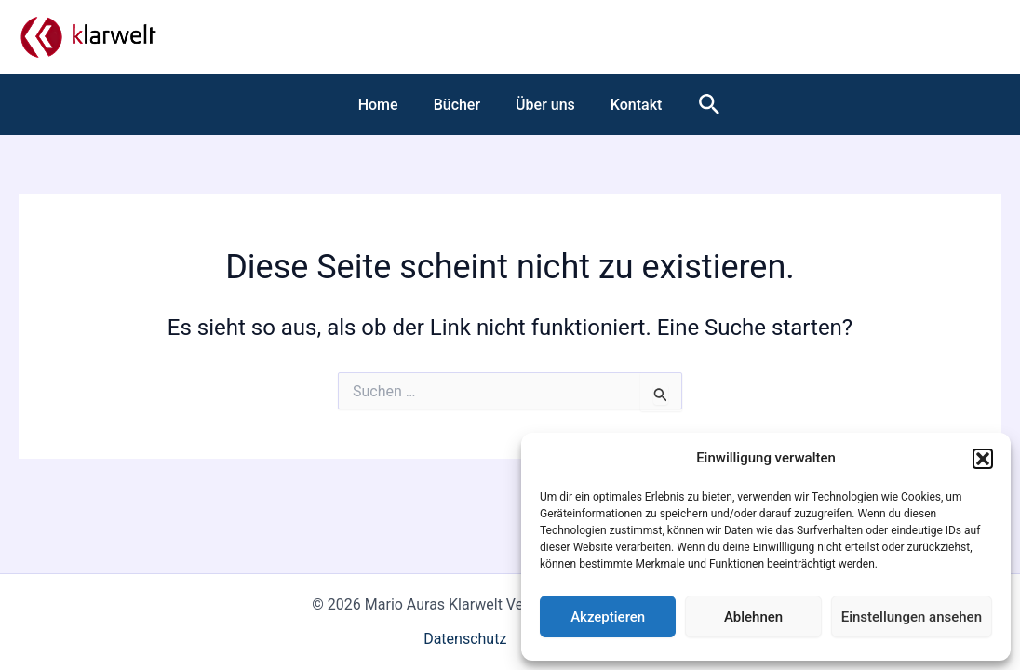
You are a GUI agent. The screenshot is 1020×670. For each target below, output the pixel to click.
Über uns (542, 105)
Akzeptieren (607, 617)
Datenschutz (464, 639)
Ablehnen (753, 617)
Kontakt (628, 105)
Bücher (459, 105)
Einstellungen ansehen (911, 617)
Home (387, 105)
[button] (982, 458)
